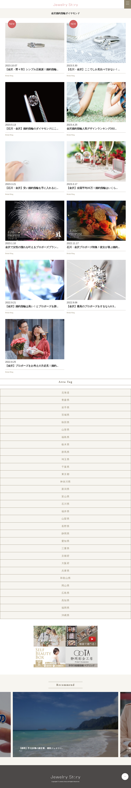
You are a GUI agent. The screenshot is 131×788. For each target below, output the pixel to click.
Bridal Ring (9, 76)
